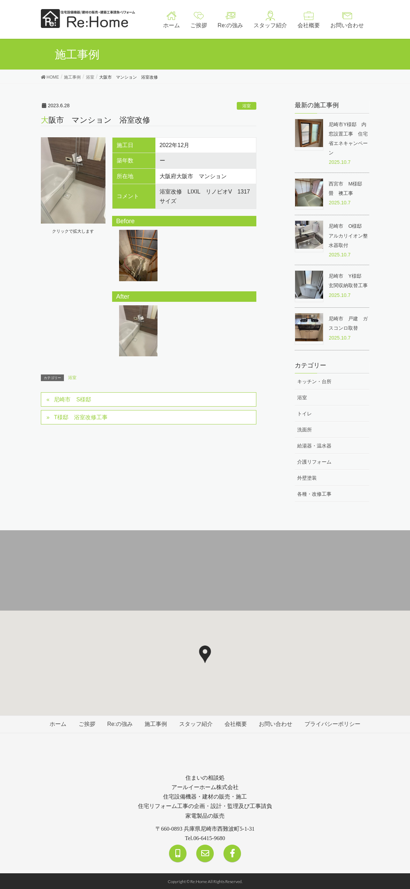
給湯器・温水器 (314, 445)
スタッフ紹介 (196, 724)
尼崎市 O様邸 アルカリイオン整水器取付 (348, 235)
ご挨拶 (86, 724)
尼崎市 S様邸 (72, 399)
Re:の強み (119, 724)
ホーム (56, 724)
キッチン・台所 (314, 381)
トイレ (304, 413)
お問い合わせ (276, 724)
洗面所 (304, 429)
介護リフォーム (314, 461)
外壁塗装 (307, 477)
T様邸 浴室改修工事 (81, 417)
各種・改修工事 (314, 493)
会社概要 (236, 724)
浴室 (246, 105)
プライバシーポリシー (334, 724)
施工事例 (156, 724)
